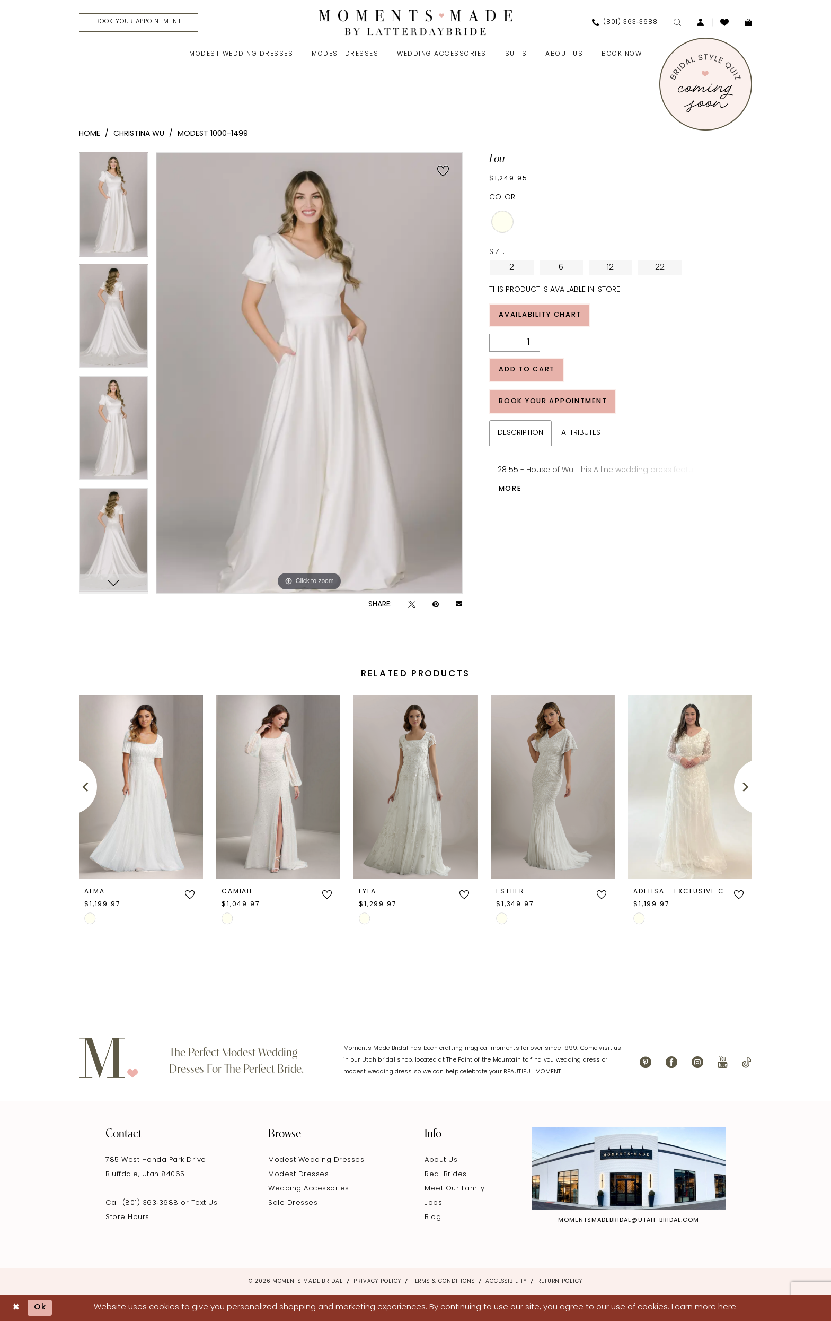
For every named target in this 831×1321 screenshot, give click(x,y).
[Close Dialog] (16, 1308)
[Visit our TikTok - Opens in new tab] (746, 1062)
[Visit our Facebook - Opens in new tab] (671, 1062)
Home (89, 134)
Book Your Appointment (555, 402)
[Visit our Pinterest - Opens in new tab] (645, 1062)
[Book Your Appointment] (140, 22)
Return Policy (559, 1281)
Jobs (433, 1203)
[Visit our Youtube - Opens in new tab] (722, 1062)
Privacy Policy (377, 1281)
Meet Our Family (455, 1188)
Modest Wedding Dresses (316, 1160)
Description (520, 435)
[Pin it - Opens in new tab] (435, 604)
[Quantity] (514, 343)
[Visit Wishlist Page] (724, 22)
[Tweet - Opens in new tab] (412, 604)
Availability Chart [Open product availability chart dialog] (542, 315)
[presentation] (141, 786)
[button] (700, 22)
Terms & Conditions (443, 1281)
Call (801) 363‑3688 (143, 1203)
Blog (433, 1217)
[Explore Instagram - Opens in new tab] (629, 1168)
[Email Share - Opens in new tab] (459, 605)
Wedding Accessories (308, 1188)
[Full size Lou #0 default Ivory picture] (309, 373)
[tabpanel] (113, 208)
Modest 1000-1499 (213, 134)
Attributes (580, 435)
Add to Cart (527, 370)
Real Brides (446, 1174)
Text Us (204, 1203)
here (727, 1307)
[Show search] (677, 22)
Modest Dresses (298, 1174)
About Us (441, 1160)
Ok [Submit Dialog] (40, 1308)
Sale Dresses (292, 1203)
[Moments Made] (415, 22)
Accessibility (506, 1281)
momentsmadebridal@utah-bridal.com (628, 1220)
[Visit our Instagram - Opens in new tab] (697, 1062)
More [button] (511, 491)
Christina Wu (138, 134)
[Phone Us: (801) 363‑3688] (625, 22)
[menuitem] (136, 22)
